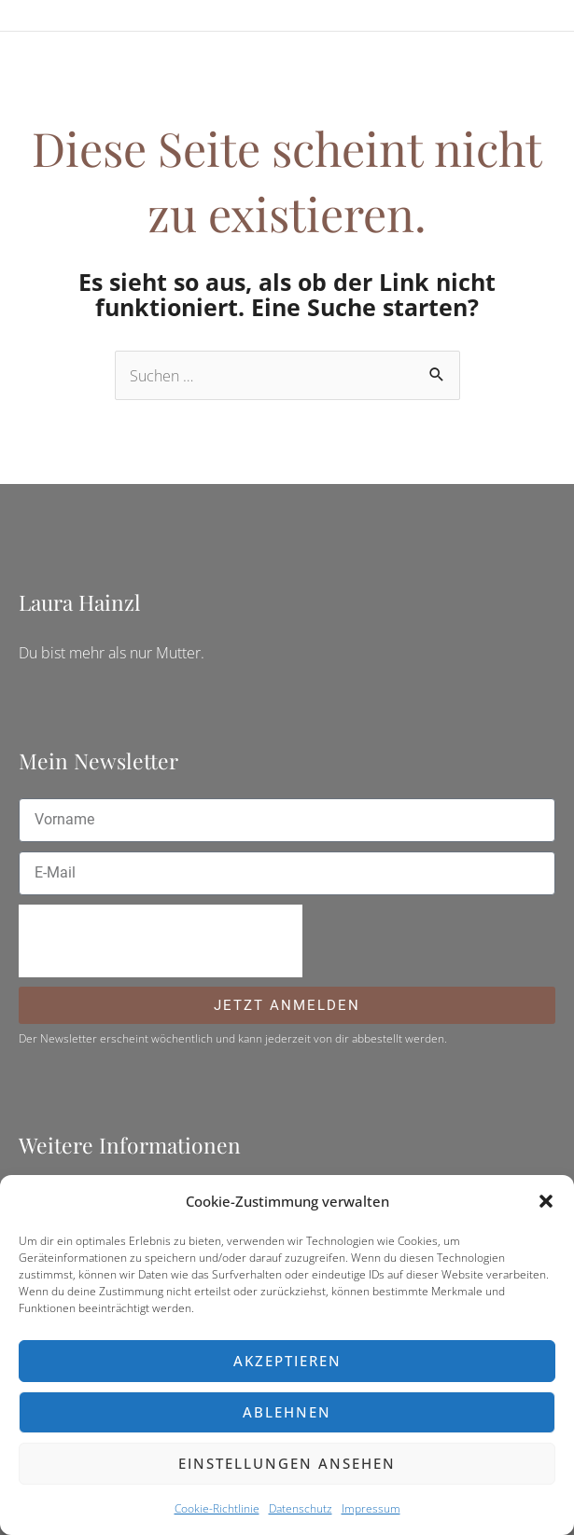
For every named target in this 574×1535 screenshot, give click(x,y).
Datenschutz (300, 1508)
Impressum (371, 1508)
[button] (546, 1201)
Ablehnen (287, 1412)
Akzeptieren (287, 1360)
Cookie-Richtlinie (217, 1508)
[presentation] (160, 941)
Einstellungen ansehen (287, 1463)
